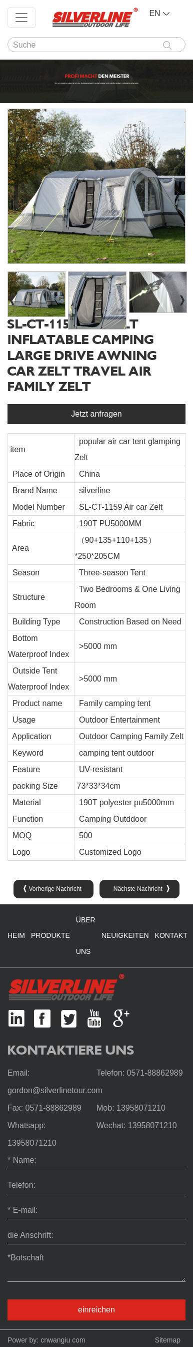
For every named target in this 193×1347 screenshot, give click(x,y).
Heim (16, 935)
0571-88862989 (154, 1073)
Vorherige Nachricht (53, 888)
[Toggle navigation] (22, 18)
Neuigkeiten (125, 935)
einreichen (96, 1309)
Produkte (50, 935)
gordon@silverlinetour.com (55, 1090)
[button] (182, 300)
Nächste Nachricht (142, 888)
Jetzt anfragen (96, 414)
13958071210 (141, 1108)
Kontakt (171, 935)
